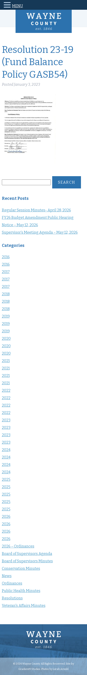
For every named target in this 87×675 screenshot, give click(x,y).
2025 (6, 479)
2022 (6, 390)
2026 (6, 516)
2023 (6, 420)
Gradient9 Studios (29, 669)
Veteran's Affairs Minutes (23, 605)
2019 (6, 316)
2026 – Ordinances (18, 546)
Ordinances (12, 583)
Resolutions (12, 598)
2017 (6, 272)
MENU (17, 6)
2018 (6, 294)
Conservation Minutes (21, 568)
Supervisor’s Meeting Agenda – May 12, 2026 (40, 232)
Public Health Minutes (21, 591)
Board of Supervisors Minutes (27, 561)
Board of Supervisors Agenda (27, 553)
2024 (6, 450)
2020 (6, 338)
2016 (6, 257)
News (7, 576)
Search (66, 182)
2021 (6, 361)
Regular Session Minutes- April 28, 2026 (36, 210)
